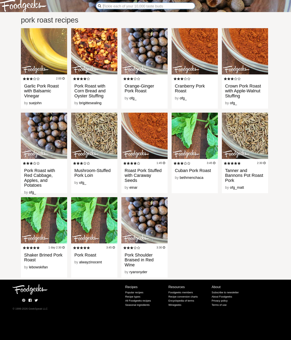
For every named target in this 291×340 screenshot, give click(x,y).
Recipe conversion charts (183, 296)
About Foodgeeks (222, 296)
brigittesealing (90, 103)
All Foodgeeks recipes (138, 300)
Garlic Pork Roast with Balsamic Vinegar (41, 90)
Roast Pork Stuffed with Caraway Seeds (143, 175)
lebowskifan (38, 267)
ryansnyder (138, 272)
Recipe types (132, 296)
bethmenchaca (191, 178)
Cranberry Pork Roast (190, 88)
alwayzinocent (90, 262)
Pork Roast (85, 255)
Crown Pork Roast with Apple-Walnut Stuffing (243, 90)
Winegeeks (174, 304)
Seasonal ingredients (137, 304)
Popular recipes (134, 292)
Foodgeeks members (180, 292)
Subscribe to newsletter (225, 292)
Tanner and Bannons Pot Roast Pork (244, 175)
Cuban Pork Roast (193, 170)
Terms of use (219, 304)
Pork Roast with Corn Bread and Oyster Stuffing (90, 90)
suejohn (35, 103)
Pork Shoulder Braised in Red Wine (139, 259)
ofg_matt (237, 187)
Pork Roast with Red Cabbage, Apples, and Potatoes (39, 178)
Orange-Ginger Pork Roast (139, 88)
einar (133, 187)
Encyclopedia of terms (181, 300)
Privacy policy (219, 300)
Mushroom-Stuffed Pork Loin (92, 173)
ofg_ (132, 98)
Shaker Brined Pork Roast (43, 257)
